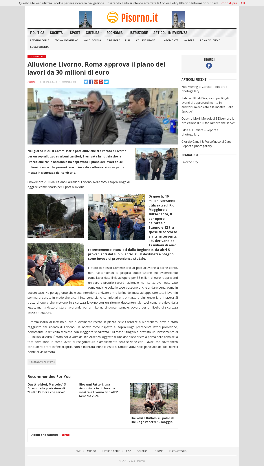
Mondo (91, 451)
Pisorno (31, 81)
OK (243, 3)
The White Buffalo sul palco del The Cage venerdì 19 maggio (152, 420)
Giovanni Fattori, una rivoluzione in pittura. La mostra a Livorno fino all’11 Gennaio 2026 (99, 390)
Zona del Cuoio (210, 40)
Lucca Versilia (39, 46)
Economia (115, 33)
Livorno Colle (39, 40)
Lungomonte (169, 40)
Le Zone (158, 451)
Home (77, 451)
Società (56, 33)
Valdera (189, 40)
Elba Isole (113, 40)
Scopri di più (228, 3)
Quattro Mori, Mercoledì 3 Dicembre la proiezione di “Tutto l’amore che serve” (46, 388)
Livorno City (190, 162)
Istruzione (139, 33)
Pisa (128, 40)
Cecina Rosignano (66, 40)
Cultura (92, 33)
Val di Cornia (92, 40)
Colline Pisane (145, 40)
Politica (37, 33)
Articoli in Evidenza (170, 33)
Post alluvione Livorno (43, 361)
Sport (75, 33)
